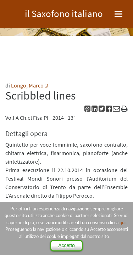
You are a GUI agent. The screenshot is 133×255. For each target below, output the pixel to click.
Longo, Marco (27, 85)
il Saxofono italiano (64, 12)
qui (123, 222)
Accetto (66, 245)
